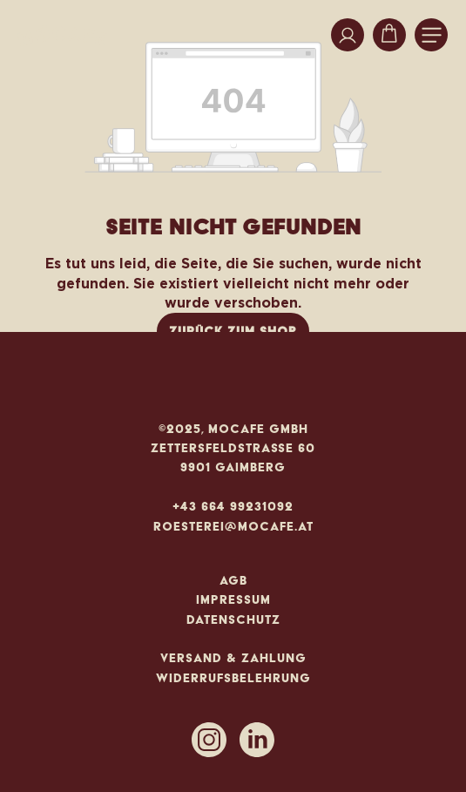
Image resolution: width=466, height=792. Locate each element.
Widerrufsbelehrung (233, 678)
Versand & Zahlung (233, 658)
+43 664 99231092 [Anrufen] (233, 506)
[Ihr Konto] (347, 34)
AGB (233, 580)
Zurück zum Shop (233, 331)
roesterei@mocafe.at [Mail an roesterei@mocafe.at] (233, 526)
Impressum (233, 599)
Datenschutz (233, 619)
